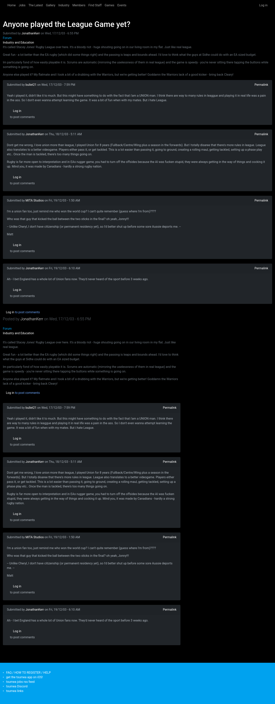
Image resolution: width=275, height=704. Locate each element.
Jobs (22, 5)
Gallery (50, 5)
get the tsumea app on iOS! (24, 677)
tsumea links (14, 691)
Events (121, 5)
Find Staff (95, 5)
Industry (64, 5)
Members (78, 5)
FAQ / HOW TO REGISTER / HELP (28, 672)
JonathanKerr (31, 33)
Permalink (261, 85)
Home (11, 5)
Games (109, 5)
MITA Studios (35, 200)
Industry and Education (18, 42)
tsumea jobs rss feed (20, 682)
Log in (263, 5)
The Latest (35, 5)
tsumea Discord (17, 686)
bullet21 (31, 85)
